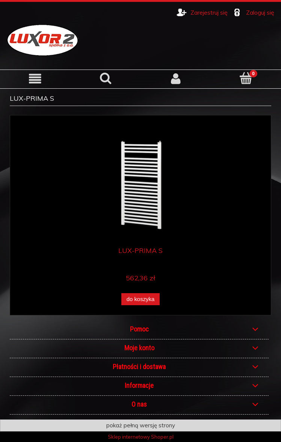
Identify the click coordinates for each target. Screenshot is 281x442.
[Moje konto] (175, 79)
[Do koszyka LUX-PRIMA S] (140, 299)
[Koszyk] (245, 78)
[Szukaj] (105, 78)
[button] (35, 79)
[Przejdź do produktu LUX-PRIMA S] (140, 184)
